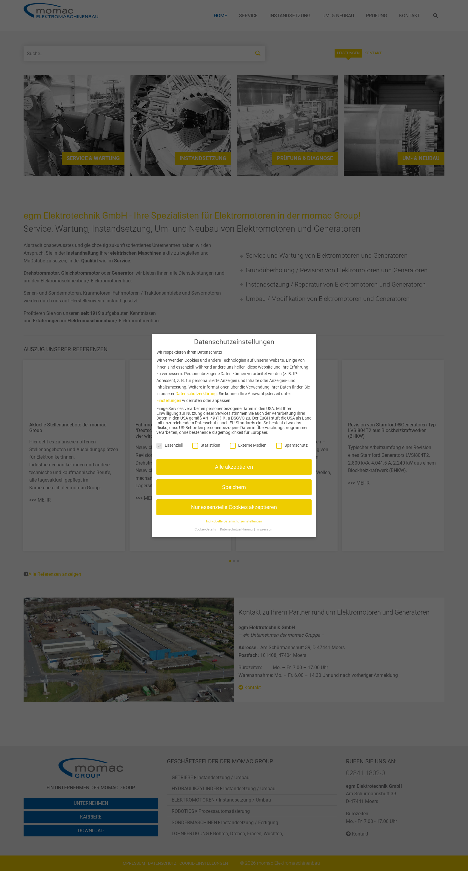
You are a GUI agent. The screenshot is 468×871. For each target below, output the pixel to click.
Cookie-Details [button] (206, 529)
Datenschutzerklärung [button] (236, 529)
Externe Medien (248, 445)
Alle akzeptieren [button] (234, 467)
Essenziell (169, 445)
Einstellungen (168, 400)
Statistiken (206, 445)
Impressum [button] (264, 529)
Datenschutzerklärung (196, 393)
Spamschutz (292, 445)
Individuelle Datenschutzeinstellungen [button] (234, 521)
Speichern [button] (234, 487)
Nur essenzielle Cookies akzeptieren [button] (234, 507)
